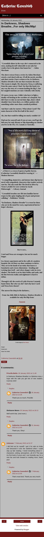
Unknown (10, 443)
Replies (11, 388)
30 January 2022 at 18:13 (29, 410)
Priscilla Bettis (12, 373)
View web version (22, 525)
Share (4, 362)
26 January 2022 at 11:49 (27, 373)
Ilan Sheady (26, 342)
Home (22, 521)
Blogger (26, 529)
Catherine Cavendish (16, 6)
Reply (9, 384)
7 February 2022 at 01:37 (23, 443)
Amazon (22, 302)
